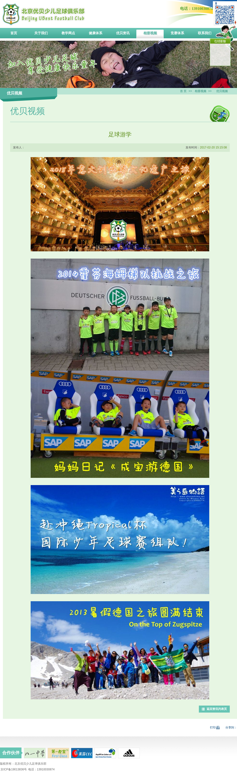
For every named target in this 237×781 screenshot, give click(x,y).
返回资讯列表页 (217, 709)
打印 (215, 727)
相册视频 (200, 91)
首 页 (183, 91)
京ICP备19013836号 (13, 769)
